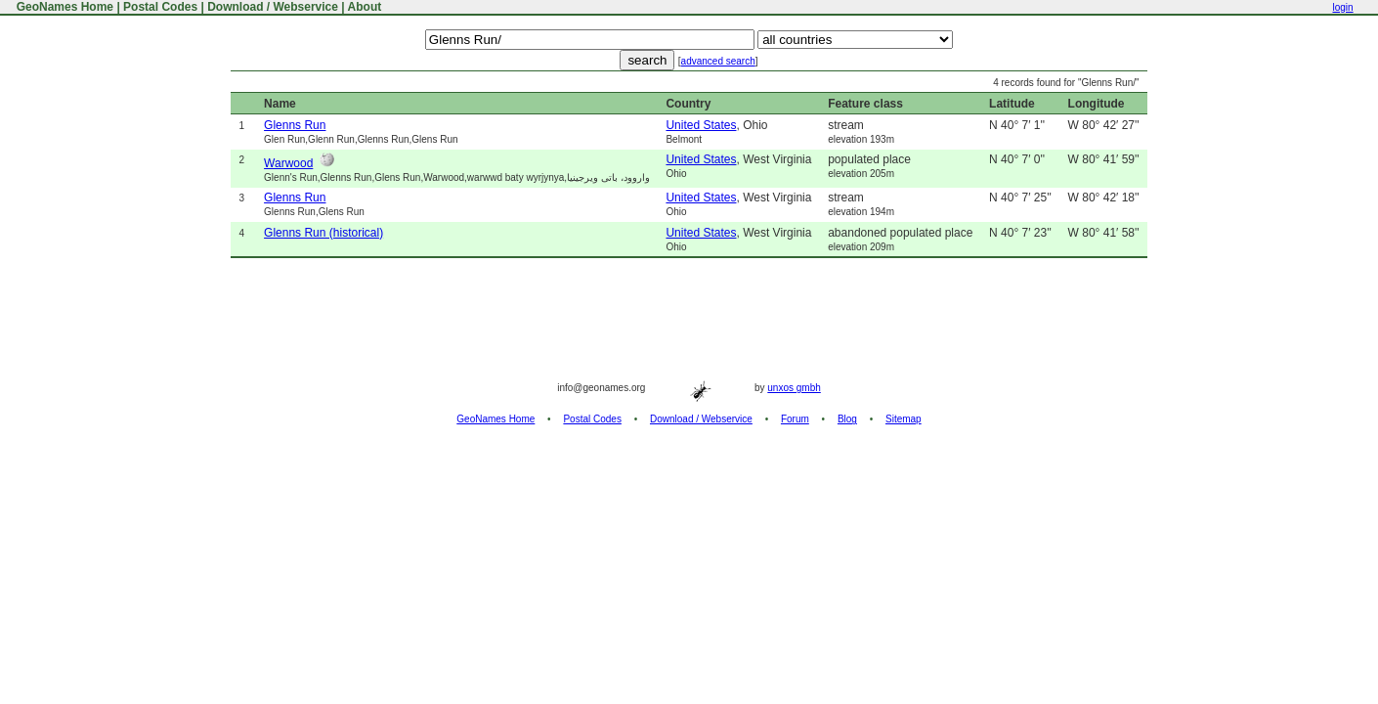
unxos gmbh (793, 387)
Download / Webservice (272, 7)
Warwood (288, 163)
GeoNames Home (63, 7)
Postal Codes (160, 7)
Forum (795, 419)
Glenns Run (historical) (323, 233)
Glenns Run (294, 125)
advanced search (718, 61)
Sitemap (903, 419)
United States (701, 125)
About (365, 7)
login (1342, 7)
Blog (847, 419)
